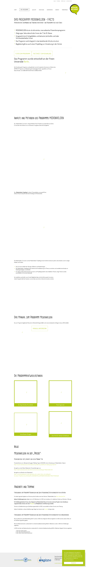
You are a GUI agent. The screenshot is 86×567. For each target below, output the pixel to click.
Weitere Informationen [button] (69, 559)
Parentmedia (65, 9)
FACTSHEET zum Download (42, 54)
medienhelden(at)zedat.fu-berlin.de (62, 563)
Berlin (26, 61)
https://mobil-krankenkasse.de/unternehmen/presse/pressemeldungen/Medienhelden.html (33, 469)
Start (15, 9)
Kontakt (57, 9)
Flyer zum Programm (22, 54)
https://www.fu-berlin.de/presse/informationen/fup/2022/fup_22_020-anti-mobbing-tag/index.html (35, 464)
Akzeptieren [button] (73, 562)
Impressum (63, 1)
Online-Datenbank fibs (60, 496)
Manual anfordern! (39, 328)
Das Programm (24, 10)
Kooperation (50, 9)
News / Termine (57, 1)
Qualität (34, 9)
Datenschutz (69, 1)
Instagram (52, 1)
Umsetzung (41, 9)
